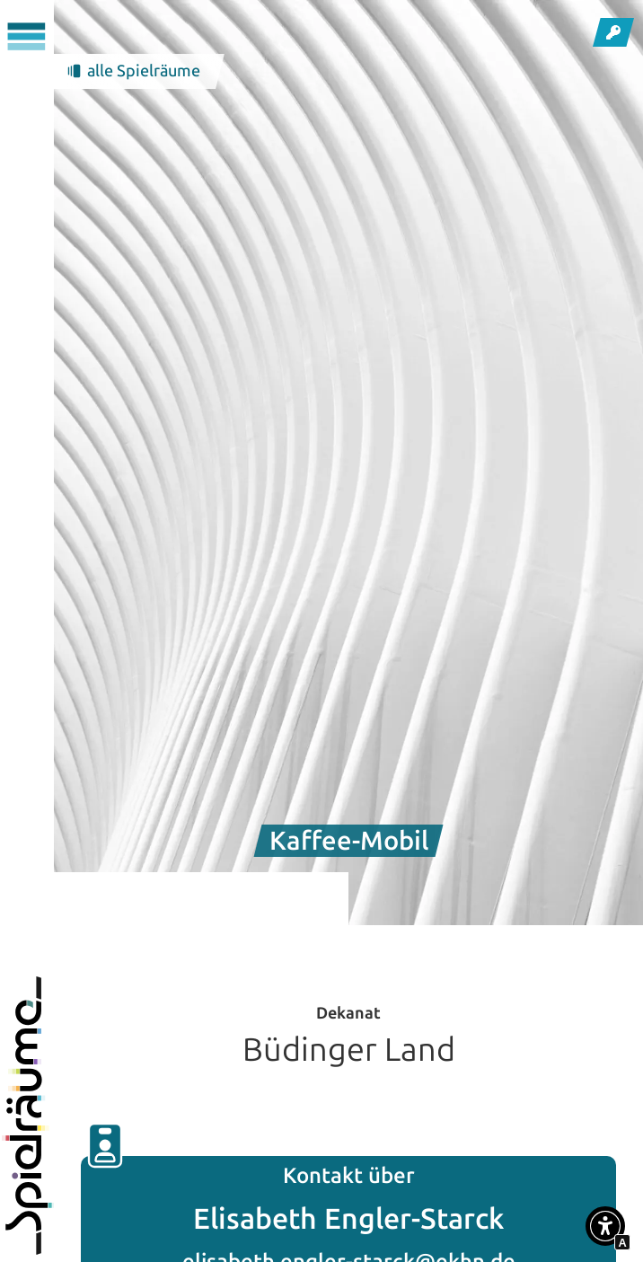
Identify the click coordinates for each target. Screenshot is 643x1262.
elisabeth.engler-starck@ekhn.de (348, 1248)
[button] (605, 1229)
